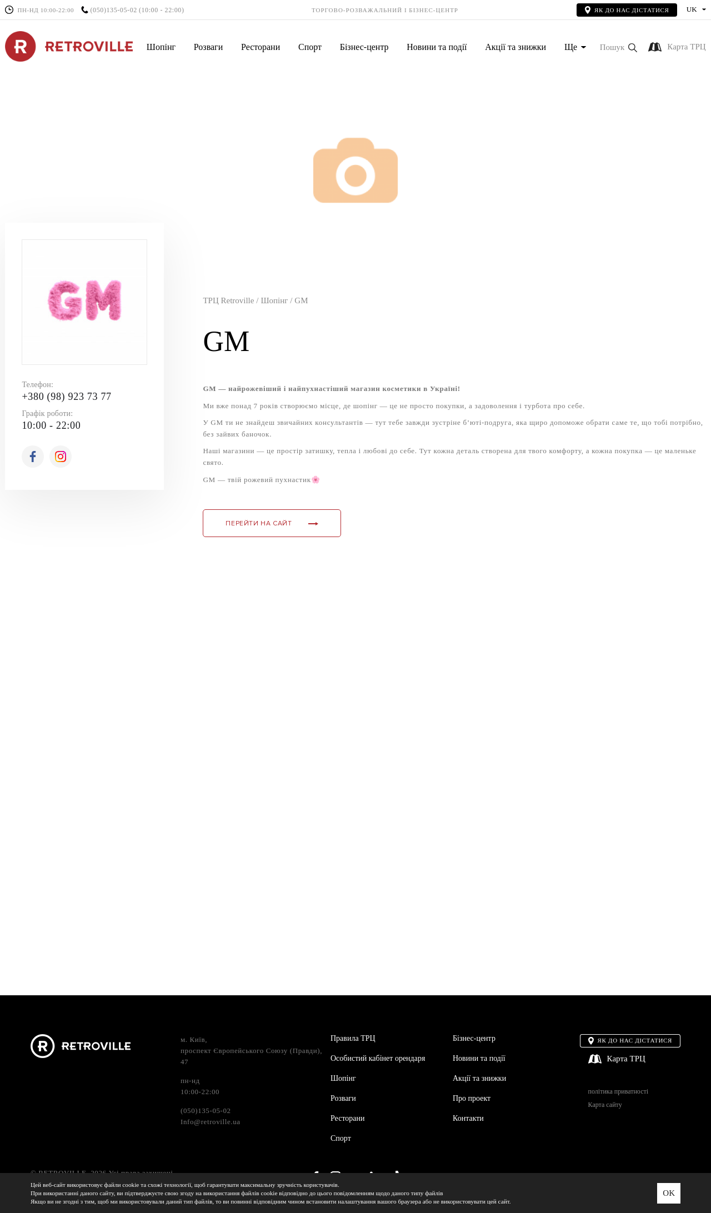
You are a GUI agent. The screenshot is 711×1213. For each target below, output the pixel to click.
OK (669, 1193)
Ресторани (260, 47)
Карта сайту (605, 1105)
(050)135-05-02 (113, 10)
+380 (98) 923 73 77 (66, 396)
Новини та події (437, 47)
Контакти (468, 1118)
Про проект (471, 1098)
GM (301, 300)
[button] (619, 47)
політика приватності (618, 1091)
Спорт (310, 47)
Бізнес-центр (364, 47)
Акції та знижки (515, 47)
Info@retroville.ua (211, 1121)
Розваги (208, 47)
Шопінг (161, 47)
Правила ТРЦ (353, 1038)
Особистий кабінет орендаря (378, 1058)
